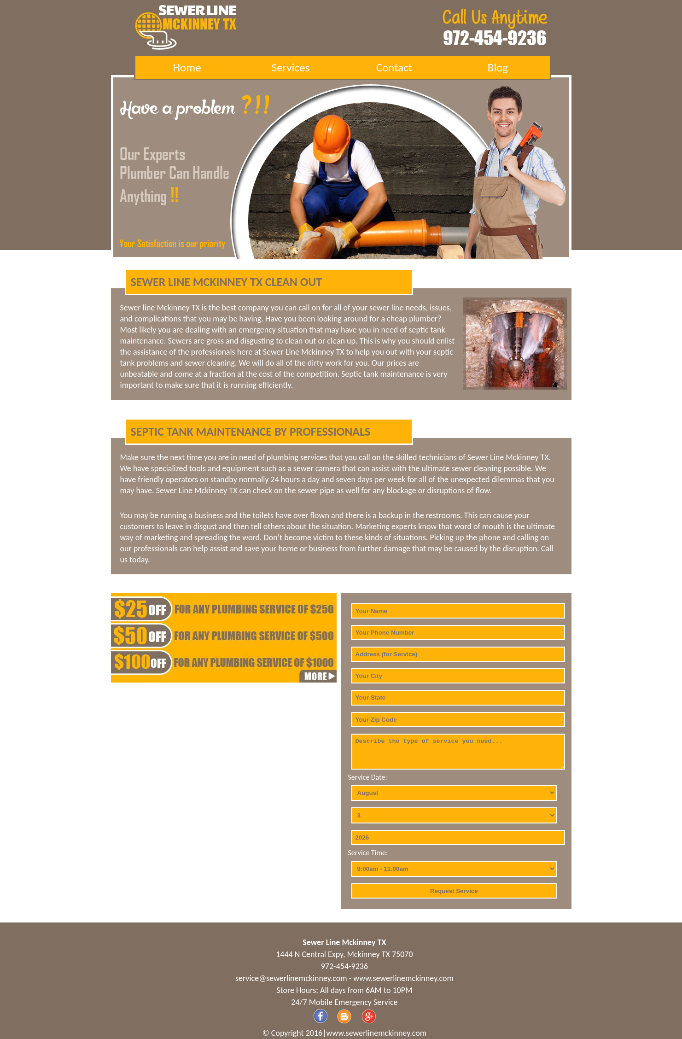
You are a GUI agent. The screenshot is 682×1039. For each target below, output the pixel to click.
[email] (291, 978)
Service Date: (367, 777)
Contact (394, 67)
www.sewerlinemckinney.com (403, 978)
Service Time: (368, 852)
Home (187, 67)
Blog (498, 67)
